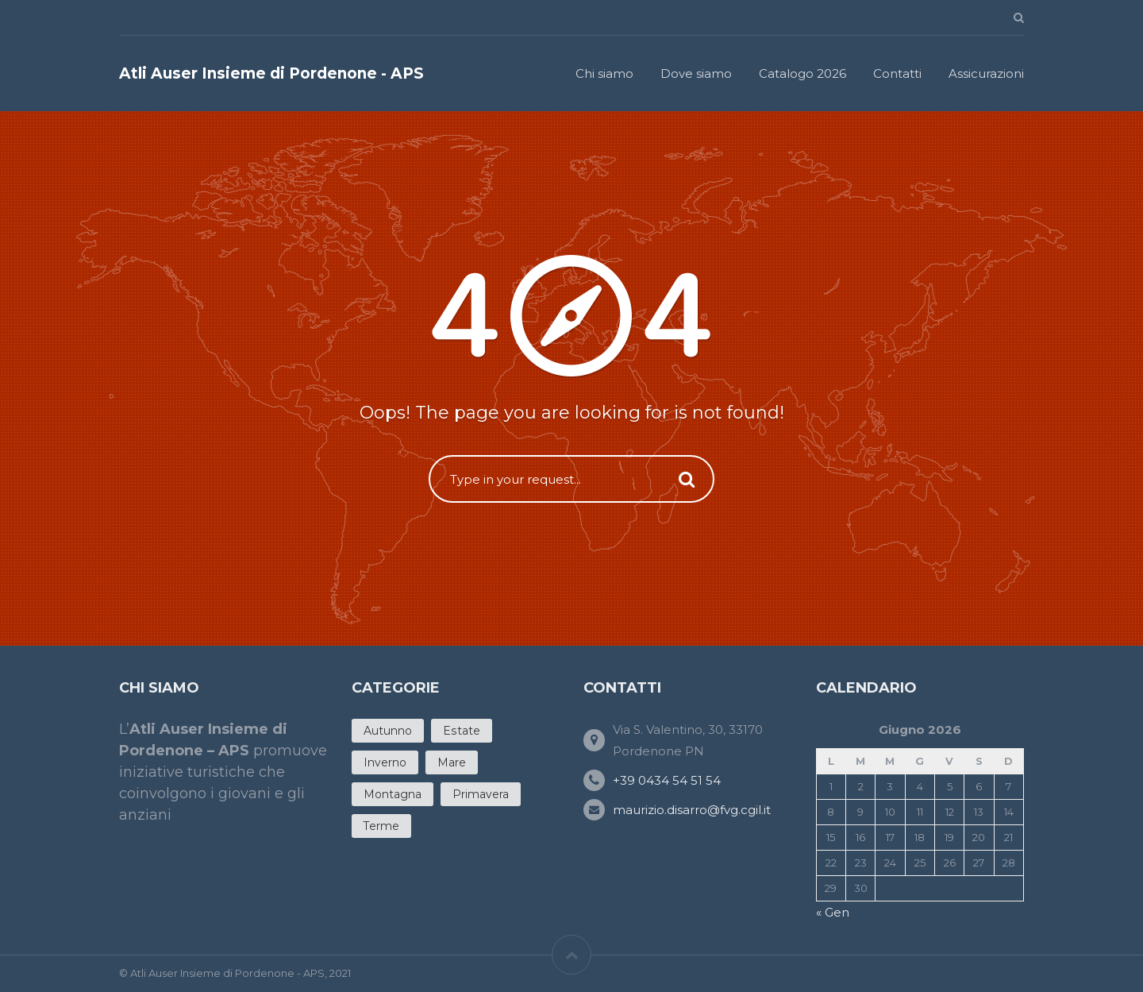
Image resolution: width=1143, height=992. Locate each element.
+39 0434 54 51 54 (667, 780)
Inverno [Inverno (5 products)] (385, 762)
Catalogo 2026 (802, 73)
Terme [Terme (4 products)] (381, 826)
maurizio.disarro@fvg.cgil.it (692, 809)
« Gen (832, 912)
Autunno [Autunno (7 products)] (388, 731)
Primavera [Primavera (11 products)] (480, 794)
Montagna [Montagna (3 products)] (392, 794)
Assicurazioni (986, 73)
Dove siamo (696, 73)
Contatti (897, 73)
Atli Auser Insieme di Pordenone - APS (271, 73)
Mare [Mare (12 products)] (451, 762)
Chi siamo (604, 73)
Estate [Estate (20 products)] (461, 731)
